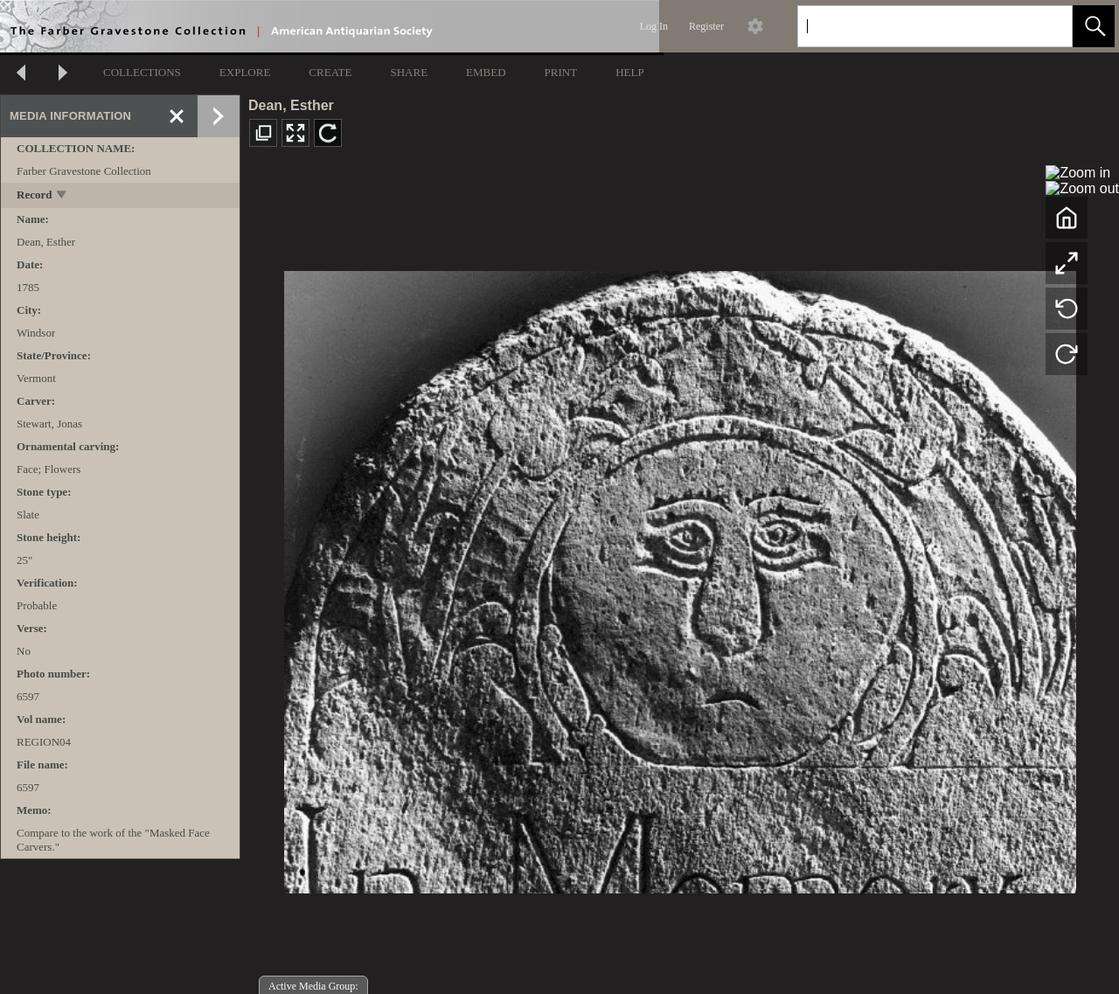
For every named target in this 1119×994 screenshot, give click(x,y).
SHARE (408, 72)
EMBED (486, 72)
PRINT (561, 72)
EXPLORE (245, 72)
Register (706, 26)
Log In (654, 26)
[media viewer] (679, 577)
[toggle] (62, 196)
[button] (1094, 26)
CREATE (330, 72)
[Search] (914, 26)
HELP (629, 72)
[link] (1045, 25)
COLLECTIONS (142, 72)
